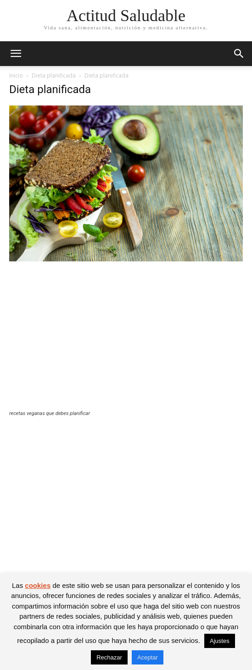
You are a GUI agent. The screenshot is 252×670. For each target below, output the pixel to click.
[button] (15, 53)
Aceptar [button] (147, 657)
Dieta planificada (54, 75)
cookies (37, 585)
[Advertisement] (126, 341)
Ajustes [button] (220, 640)
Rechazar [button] (109, 657)
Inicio (16, 75)
